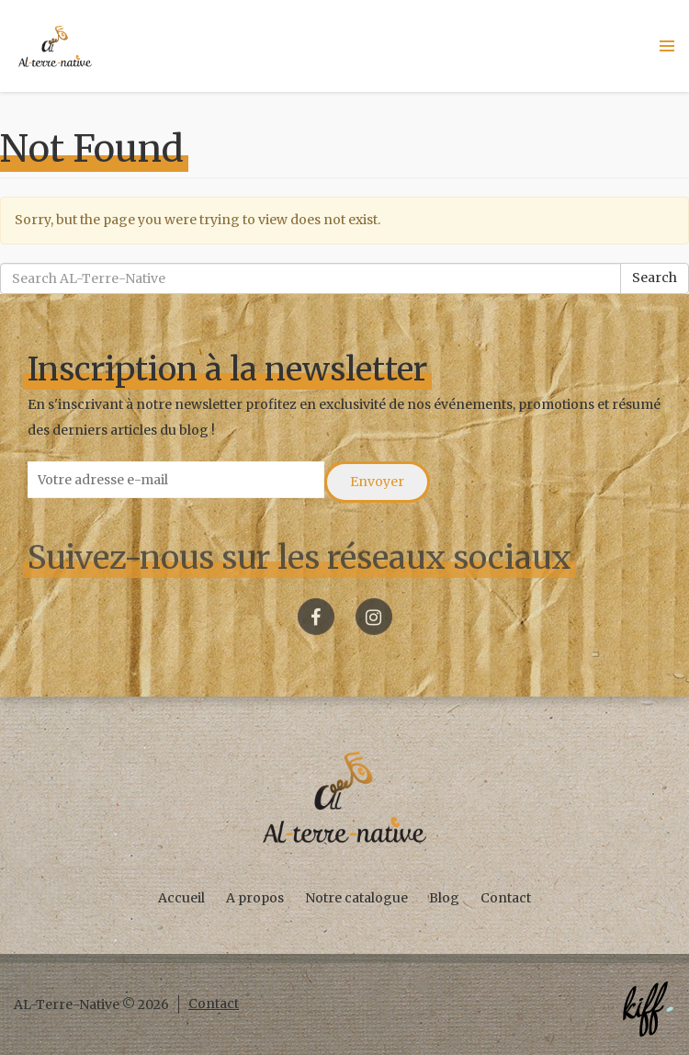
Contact (505, 898)
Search (654, 277)
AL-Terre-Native (55, 46)
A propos (255, 898)
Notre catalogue (356, 898)
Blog (444, 898)
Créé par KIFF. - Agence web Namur (647, 1009)
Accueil (181, 898)
